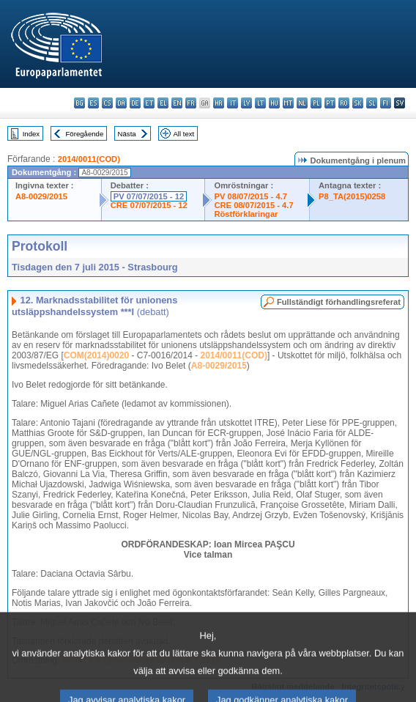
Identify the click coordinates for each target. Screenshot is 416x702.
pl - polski (316, 102)
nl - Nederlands (302, 102)
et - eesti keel (149, 102)
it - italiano (232, 102)
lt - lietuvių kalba (260, 102)
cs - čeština (107, 102)
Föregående (85, 134)
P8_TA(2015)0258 (352, 196)
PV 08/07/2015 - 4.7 (250, 196)
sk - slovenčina (357, 102)
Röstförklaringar (246, 214)
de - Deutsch (135, 102)
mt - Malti (288, 102)
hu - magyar (274, 102)
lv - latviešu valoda (246, 102)
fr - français (190, 102)
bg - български (79, 102)
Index (31, 134)
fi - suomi (385, 102)
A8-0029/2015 (41, 196)
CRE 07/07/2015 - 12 (149, 205)
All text (183, 134)
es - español (93, 102)
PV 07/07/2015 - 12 (149, 196)
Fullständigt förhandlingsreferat (339, 302)
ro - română (343, 102)
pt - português (329, 102)
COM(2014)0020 (96, 355)
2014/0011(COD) (89, 159)
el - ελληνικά (162, 102)
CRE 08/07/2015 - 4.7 (253, 205)
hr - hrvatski (218, 102)
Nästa (127, 134)
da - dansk (121, 102)
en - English (176, 102)
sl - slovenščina (371, 102)
